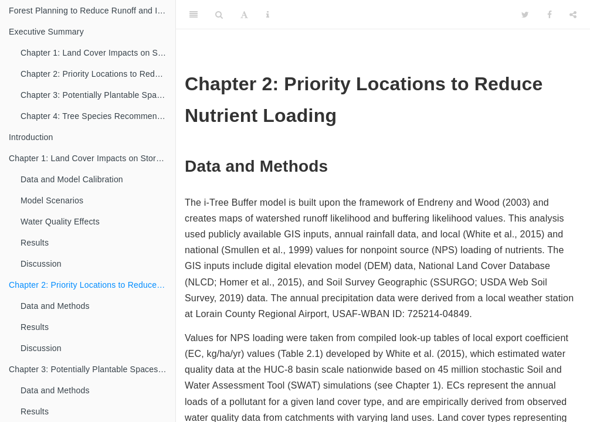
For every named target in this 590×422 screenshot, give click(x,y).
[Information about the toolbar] (267, 14)
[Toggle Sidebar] (193, 14)
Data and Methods (55, 306)
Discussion (41, 263)
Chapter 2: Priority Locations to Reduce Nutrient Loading (98, 74)
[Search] (219, 14)
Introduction (31, 137)
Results (35, 242)
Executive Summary (46, 31)
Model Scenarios (52, 200)
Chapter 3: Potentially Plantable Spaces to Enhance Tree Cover (98, 95)
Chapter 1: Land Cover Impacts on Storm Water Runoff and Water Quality (98, 52)
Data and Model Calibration (72, 179)
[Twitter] (525, 14)
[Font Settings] (244, 14)
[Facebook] (549, 14)
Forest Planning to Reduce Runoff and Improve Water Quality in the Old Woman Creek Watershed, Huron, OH (92, 10)
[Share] (573, 14)
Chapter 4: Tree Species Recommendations (98, 116)
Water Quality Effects (60, 221)
